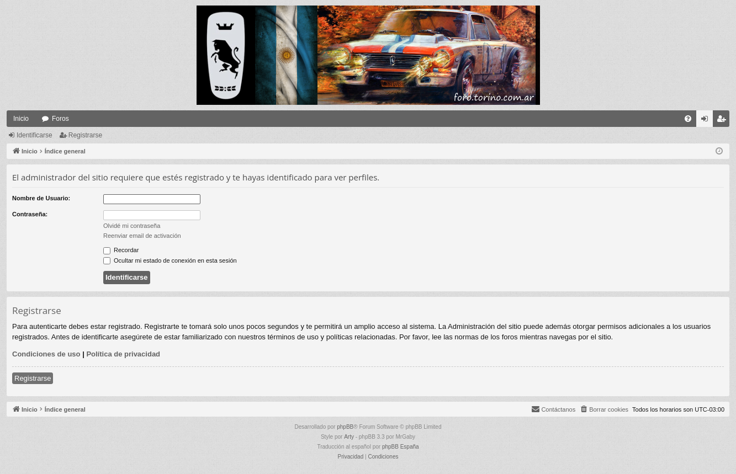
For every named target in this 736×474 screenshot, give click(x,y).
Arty (349, 437)
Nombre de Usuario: (41, 198)
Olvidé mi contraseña (131, 225)
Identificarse (34, 135)
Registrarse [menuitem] (723, 121)
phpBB (345, 427)
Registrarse (85, 135)
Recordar (121, 250)
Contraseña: (29, 214)
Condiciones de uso (46, 354)
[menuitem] (688, 118)
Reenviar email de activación (142, 235)
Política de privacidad (123, 354)
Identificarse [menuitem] (707, 121)
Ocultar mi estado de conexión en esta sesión (170, 260)
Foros (60, 119)
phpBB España (400, 447)
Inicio (21, 119)
